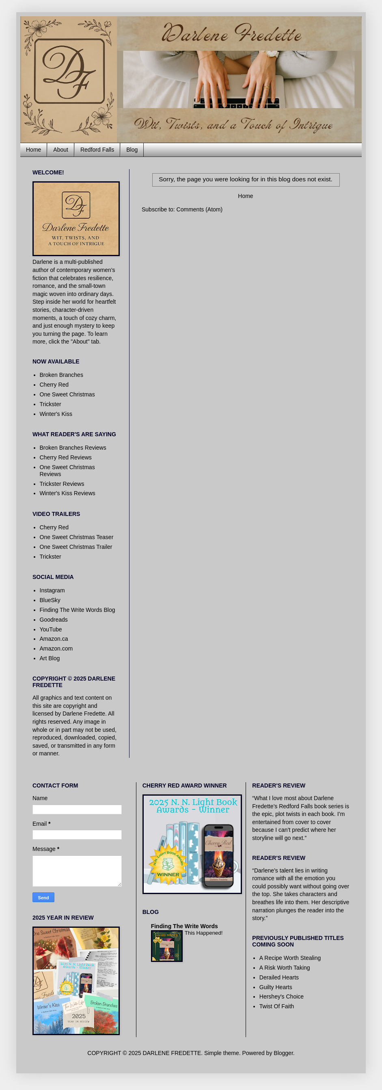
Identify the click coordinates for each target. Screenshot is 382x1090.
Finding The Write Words (184, 926)
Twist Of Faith (276, 1006)
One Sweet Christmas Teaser (77, 537)
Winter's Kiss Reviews (67, 493)
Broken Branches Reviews (73, 447)
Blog (132, 149)
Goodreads (54, 619)
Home (33, 149)
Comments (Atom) (200, 209)
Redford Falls (97, 149)
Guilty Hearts (275, 987)
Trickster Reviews (62, 484)
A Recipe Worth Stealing (290, 958)
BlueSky (50, 600)
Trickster (50, 404)
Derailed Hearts (279, 977)
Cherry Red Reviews (66, 457)
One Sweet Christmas (67, 394)
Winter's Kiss (56, 414)
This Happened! (204, 933)
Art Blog (50, 658)
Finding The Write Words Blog (77, 610)
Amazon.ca (54, 638)
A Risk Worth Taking (284, 967)
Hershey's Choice (281, 996)
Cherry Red (54, 384)
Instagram (52, 590)
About (60, 149)
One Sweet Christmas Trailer (76, 547)
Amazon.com (56, 648)
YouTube (51, 629)
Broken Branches (61, 375)
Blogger (283, 1053)
